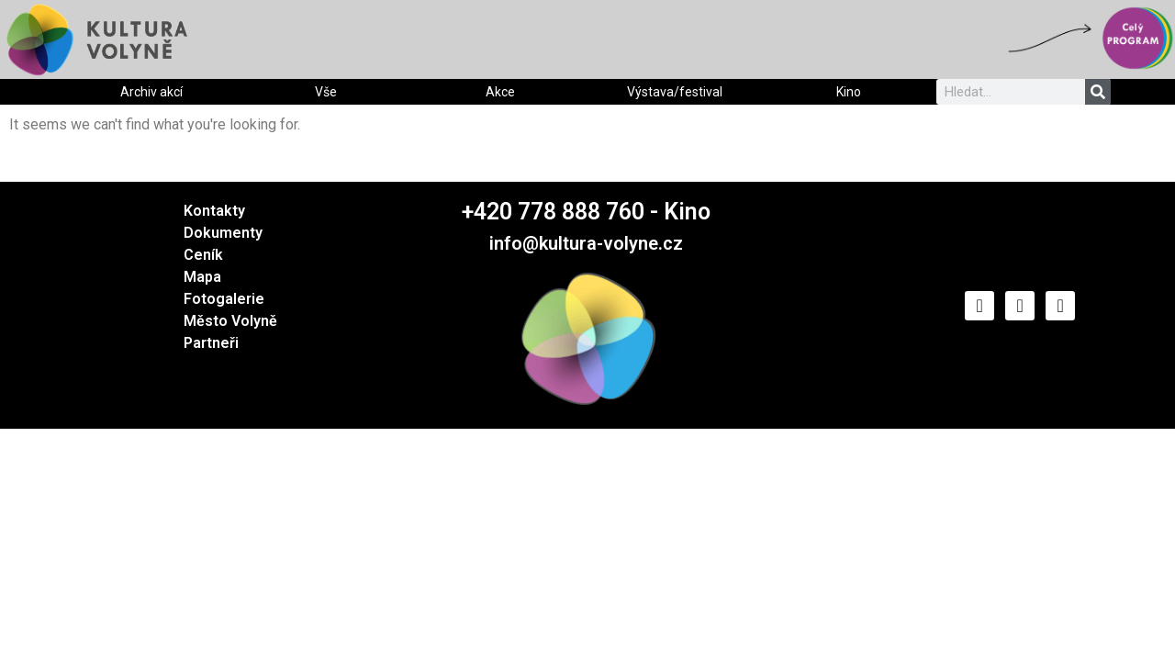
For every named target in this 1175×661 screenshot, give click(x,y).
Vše (326, 91)
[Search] (1098, 92)
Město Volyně (230, 321)
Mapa (202, 277)
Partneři (211, 343)
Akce (500, 91)
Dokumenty (223, 232)
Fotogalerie (224, 299)
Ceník (203, 254)
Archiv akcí (151, 91)
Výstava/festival (674, 91)
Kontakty (214, 210)
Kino (848, 91)
